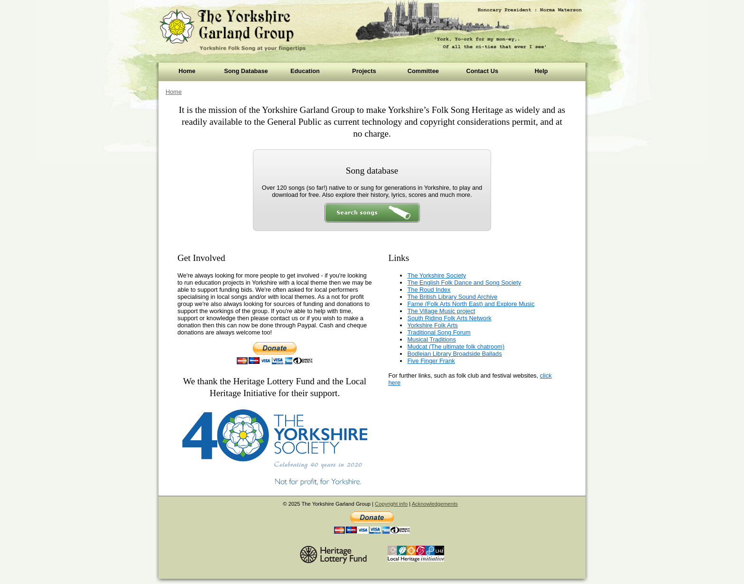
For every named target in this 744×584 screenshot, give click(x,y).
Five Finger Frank (431, 360)
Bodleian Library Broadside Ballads (454, 353)
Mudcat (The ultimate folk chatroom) (455, 346)
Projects (364, 70)
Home (186, 70)
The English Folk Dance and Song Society (464, 282)
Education (305, 70)
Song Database (246, 70)
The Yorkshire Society (436, 275)
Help (541, 70)
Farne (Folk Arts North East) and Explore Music (470, 303)
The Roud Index (428, 289)
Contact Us (482, 70)
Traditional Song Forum (438, 332)
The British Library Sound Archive (452, 296)
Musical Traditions (431, 339)
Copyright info (391, 504)
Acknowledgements (435, 504)
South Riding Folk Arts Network (449, 318)
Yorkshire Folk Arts (432, 325)
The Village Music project (441, 311)
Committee (423, 70)
